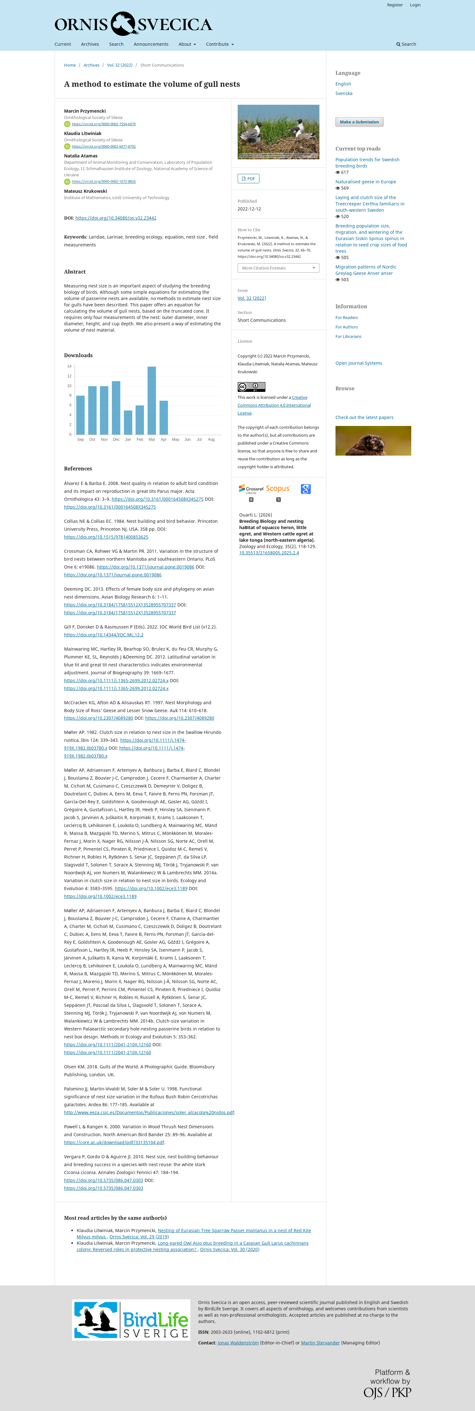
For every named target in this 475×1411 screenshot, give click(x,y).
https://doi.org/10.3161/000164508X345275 (158, 499)
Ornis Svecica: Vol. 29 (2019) (139, 1237)
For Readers (346, 317)
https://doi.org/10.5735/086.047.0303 (103, 1180)
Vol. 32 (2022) (120, 65)
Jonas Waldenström (238, 1343)
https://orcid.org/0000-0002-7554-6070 (104, 124)
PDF (250, 178)
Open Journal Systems (358, 363)
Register (395, 5)
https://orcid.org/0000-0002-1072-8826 (104, 182)
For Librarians (348, 336)
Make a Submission (359, 122)
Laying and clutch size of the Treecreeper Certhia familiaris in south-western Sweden (370, 203)
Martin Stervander (320, 1343)
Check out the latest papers (364, 417)
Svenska (344, 93)
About (186, 44)
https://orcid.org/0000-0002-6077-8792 (104, 146)
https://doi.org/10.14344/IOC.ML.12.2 (104, 635)
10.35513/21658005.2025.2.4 (269, 553)
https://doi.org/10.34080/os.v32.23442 (116, 218)
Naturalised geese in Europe (365, 182)
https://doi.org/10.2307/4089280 (98, 718)
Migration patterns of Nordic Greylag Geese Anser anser (365, 270)
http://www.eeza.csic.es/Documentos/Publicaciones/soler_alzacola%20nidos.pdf (149, 1112)
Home (70, 65)
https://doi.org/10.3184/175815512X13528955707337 (120, 605)
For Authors (346, 327)
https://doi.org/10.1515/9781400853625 (106, 537)
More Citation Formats (264, 268)
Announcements (151, 44)
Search (116, 44)
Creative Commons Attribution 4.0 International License (274, 405)
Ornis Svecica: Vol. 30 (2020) (229, 1249)
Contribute (218, 44)
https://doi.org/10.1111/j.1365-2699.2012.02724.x (116, 680)
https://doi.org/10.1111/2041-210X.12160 (107, 1045)
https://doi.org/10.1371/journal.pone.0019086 (145, 567)
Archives (90, 44)
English (343, 84)
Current (63, 44)
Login (415, 5)
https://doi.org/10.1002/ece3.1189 (151, 888)
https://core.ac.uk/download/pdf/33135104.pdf (114, 1142)
